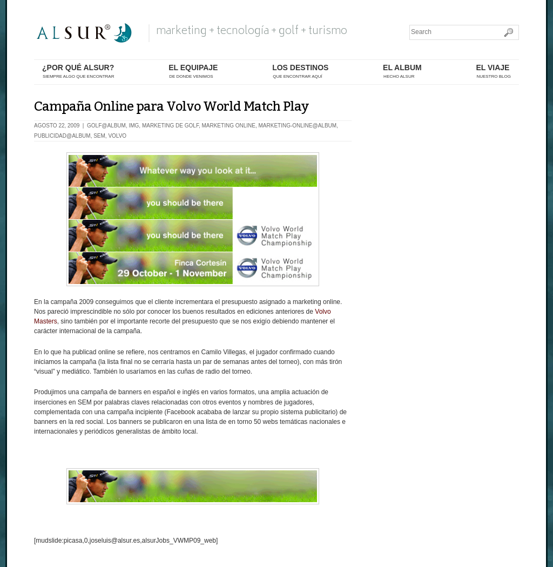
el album (402, 71)
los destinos (300, 71)
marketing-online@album (298, 126)
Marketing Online (228, 126)
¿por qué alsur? (78, 71)
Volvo (117, 136)
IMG (134, 126)
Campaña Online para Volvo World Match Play (171, 106)
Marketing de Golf (170, 126)
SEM (99, 136)
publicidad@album (62, 136)
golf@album (106, 126)
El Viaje (493, 71)
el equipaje (193, 71)
